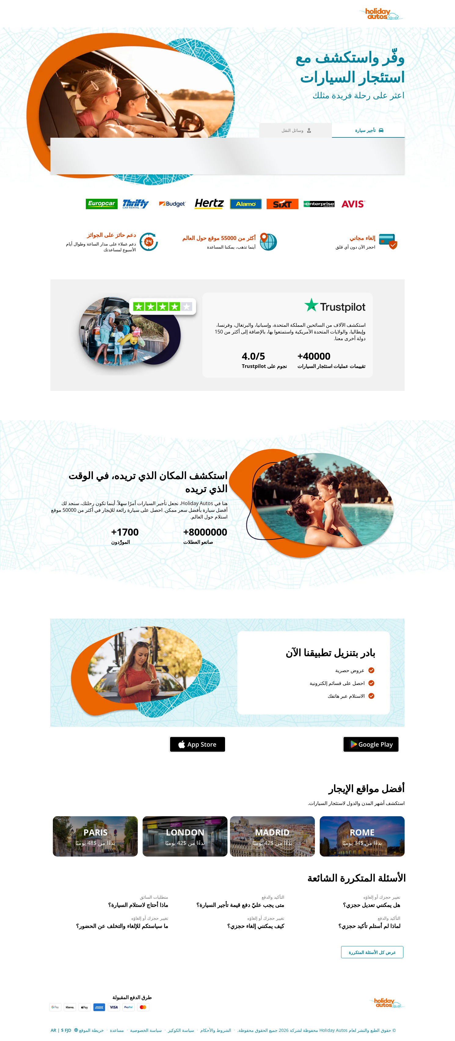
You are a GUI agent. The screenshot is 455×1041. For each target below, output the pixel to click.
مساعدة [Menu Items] (117, 1030)
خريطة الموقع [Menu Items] (91, 1030)
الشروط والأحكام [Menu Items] (215, 1030)
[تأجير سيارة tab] (368, 130)
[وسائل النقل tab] (295, 130)
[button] (64, 1030)
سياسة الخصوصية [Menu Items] (146, 1030)
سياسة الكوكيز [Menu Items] (181, 1030)
